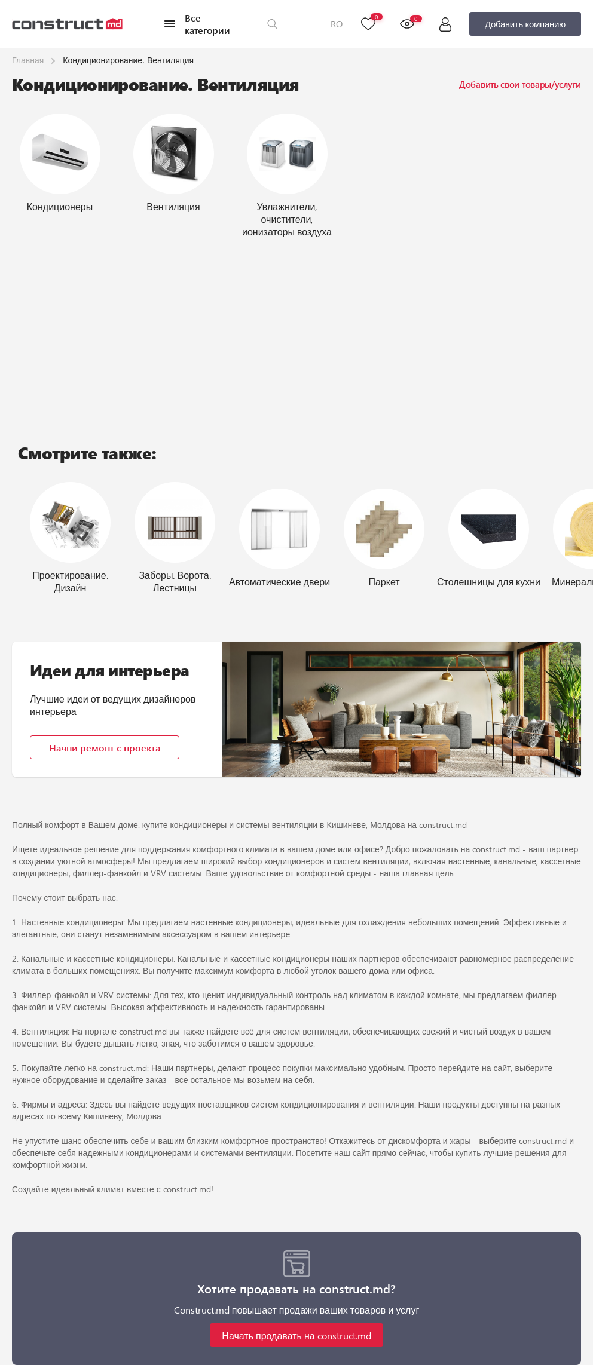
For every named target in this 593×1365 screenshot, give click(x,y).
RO (337, 24)
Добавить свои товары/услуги (520, 84)
